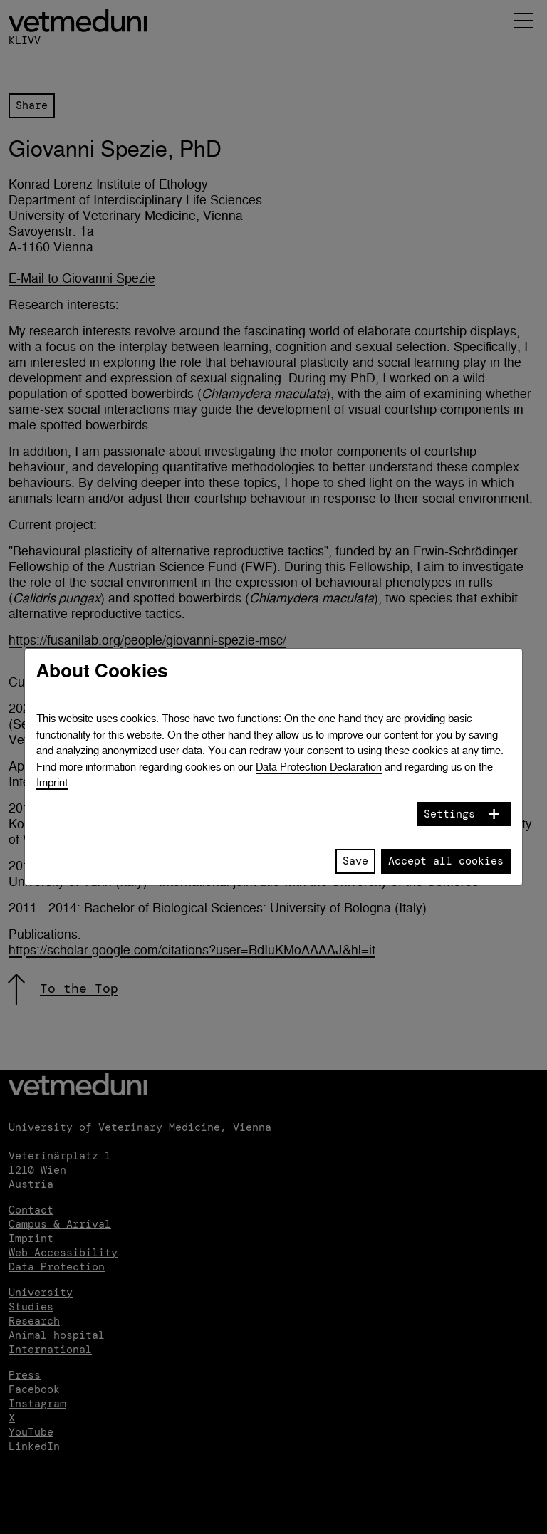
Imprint (52, 782)
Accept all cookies (446, 861)
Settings (449, 814)
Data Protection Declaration (319, 767)
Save (355, 861)
